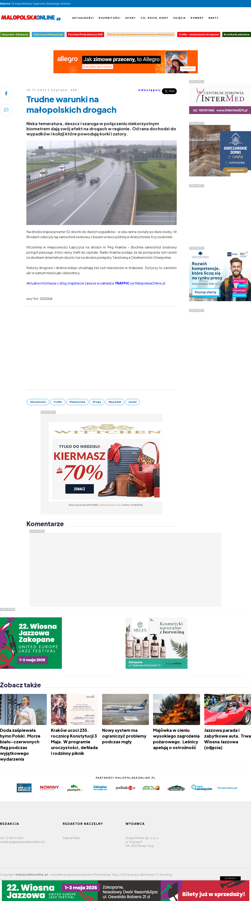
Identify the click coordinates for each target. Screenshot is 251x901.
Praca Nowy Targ (106, 874)
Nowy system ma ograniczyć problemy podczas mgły (124, 735)
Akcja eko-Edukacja (15, 34)
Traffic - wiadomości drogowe (199, 34)
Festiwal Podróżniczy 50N (85, 34)
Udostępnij (149, 90)
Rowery (197, 17)
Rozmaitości (109, 17)
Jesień (132, 401)
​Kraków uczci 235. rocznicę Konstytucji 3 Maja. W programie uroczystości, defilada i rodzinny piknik (74, 741)
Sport (130, 17)
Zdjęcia (179, 17)
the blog (166, 874)
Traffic (57, 401)
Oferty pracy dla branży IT (138, 874)
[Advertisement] (220, 213)
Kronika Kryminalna (237, 34)
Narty (214, 17)
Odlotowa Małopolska (48, 34)
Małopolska (77, 401)
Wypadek (114, 401)
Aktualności (83, 17)
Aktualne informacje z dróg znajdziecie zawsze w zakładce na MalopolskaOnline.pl (95, 283)
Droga (97, 401)
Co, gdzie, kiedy (155, 17)
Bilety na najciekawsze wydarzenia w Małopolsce (141, 34)
